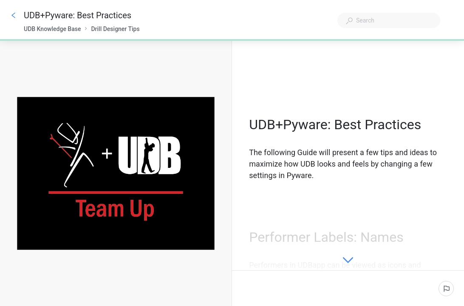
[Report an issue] (446, 288)
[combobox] (388, 20)
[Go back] (13, 15)
